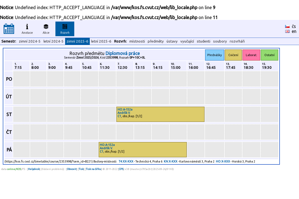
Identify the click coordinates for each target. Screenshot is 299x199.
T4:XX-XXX (126, 161)
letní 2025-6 (101, 41)
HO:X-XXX (223, 161)
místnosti (137, 41)
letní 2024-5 (54, 41)
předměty (156, 41)
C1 (119, 116)
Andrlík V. (124, 112)
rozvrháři (237, 41)
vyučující (187, 41)
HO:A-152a (124, 109)
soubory (220, 41)
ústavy (172, 41)
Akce (46, 28)
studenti (203, 41)
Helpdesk (34, 169)
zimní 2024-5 (30, 41)
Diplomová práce (123, 53)
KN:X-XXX (170, 161)
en (294, 31)
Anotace (27, 28)
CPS (121, 169)
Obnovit (71, 169)
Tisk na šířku (93, 169)
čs (294, 26)
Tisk (81, 169)
